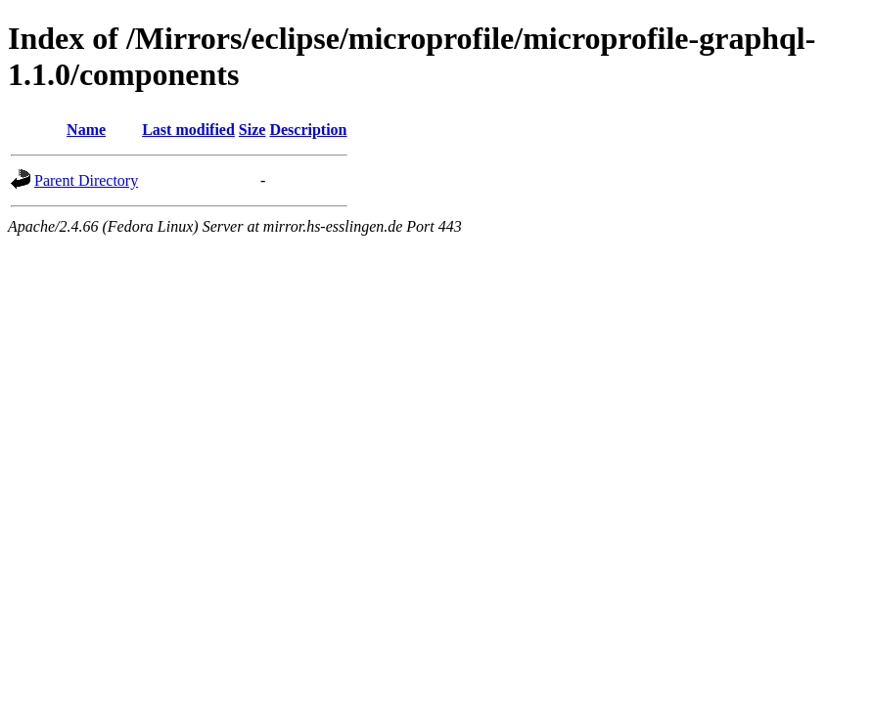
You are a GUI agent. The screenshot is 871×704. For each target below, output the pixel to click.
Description (307, 129)
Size (252, 129)
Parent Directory (86, 180)
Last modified (188, 129)
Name (86, 129)
